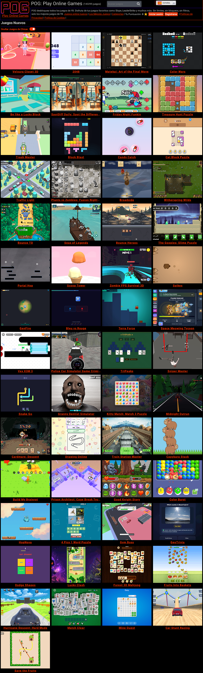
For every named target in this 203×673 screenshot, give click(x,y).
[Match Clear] (76, 607)
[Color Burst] (177, 479)
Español (163, 3)
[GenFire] (25, 307)
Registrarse (171, 14)
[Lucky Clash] (76, 564)
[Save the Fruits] (25, 650)
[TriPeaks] (127, 350)
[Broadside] (127, 179)
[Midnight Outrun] (177, 393)
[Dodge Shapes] (25, 564)
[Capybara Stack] (177, 436)
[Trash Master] (25, 136)
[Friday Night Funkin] (127, 93)
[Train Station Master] (127, 436)
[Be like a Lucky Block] (25, 93)
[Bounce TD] (25, 222)
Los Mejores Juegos (99, 14)
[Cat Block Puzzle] (177, 136)
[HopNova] (25, 521)
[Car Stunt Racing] (177, 607)
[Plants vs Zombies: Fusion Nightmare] (76, 179)
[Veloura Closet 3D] (25, 51)
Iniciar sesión (156, 14)
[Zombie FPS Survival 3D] (127, 265)
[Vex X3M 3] (25, 350)
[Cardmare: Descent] (25, 436)
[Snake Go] (25, 393)
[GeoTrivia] (177, 521)
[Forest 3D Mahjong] (127, 564)
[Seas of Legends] (76, 222)
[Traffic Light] (25, 179)
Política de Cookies (55, 17)
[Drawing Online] (76, 436)
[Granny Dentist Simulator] (76, 393)
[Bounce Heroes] (127, 222)
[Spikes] (177, 265)
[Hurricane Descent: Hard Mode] (25, 607)
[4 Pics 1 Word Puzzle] (76, 521)
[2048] (76, 51)
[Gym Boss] (127, 521)
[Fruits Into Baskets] (177, 564)
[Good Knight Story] (127, 479)
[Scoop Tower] (76, 265)
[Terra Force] (127, 307)
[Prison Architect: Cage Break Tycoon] (76, 479)
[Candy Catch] (127, 136)
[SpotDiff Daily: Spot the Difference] (76, 93)
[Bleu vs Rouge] (76, 307)
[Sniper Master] (177, 350)
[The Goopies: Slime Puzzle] (177, 222)
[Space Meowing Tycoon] (177, 307)
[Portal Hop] (25, 265)
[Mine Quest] (127, 607)
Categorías (118, 14)
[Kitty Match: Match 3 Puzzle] (127, 393)
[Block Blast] (76, 136)
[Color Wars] (177, 51)
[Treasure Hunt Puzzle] (177, 93)
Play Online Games (15, 16)
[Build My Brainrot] (25, 479)
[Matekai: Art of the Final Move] (127, 51)
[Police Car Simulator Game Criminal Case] (76, 350)
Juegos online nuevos (75, 14)
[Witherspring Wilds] (177, 179)
